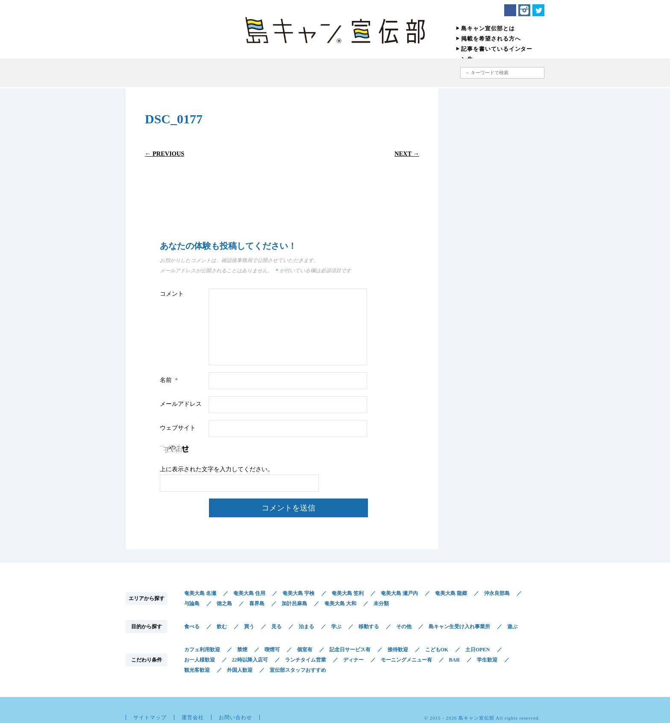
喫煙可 (272, 650)
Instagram (524, 10)
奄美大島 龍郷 (451, 593)
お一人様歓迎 (199, 660)
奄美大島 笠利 (348, 593)
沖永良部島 (497, 593)
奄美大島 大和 (340, 603)
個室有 (304, 650)
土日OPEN (477, 650)
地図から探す (414, 72)
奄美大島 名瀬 (200, 593)
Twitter (538, 10)
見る (276, 627)
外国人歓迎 (240, 670)
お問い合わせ (235, 717)
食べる (192, 627)
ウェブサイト (178, 428)
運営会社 (193, 717)
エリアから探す (248, 72)
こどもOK (437, 650)
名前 (171, 380)
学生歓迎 (487, 660)
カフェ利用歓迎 (202, 650)
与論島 (192, 603)
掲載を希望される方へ (491, 38)
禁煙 (242, 650)
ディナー (353, 660)
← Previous (164, 153)
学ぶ (336, 627)
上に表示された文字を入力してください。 (216, 469)
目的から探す (297, 72)
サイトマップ (150, 717)
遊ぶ (512, 627)
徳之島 (224, 603)
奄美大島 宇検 (298, 593)
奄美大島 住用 (249, 593)
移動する (369, 627)
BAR (454, 660)
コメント (172, 294)
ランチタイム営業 (305, 660)
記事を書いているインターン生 (496, 54)
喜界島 (256, 603)
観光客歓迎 (197, 670)
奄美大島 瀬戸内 (399, 593)
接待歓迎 (398, 650)
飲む (222, 627)
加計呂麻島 (294, 603)
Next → (406, 153)
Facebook (510, 10)
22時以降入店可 (250, 660)
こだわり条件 (357, 72)
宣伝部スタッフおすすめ (298, 670)
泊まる (306, 627)
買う (249, 627)
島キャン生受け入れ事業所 (459, 627)
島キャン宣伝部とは (488, 28)
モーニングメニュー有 (406, 660)
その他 (403, 627)
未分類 (381, 603)
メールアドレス (181, 404)
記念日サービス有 (349, 650)
